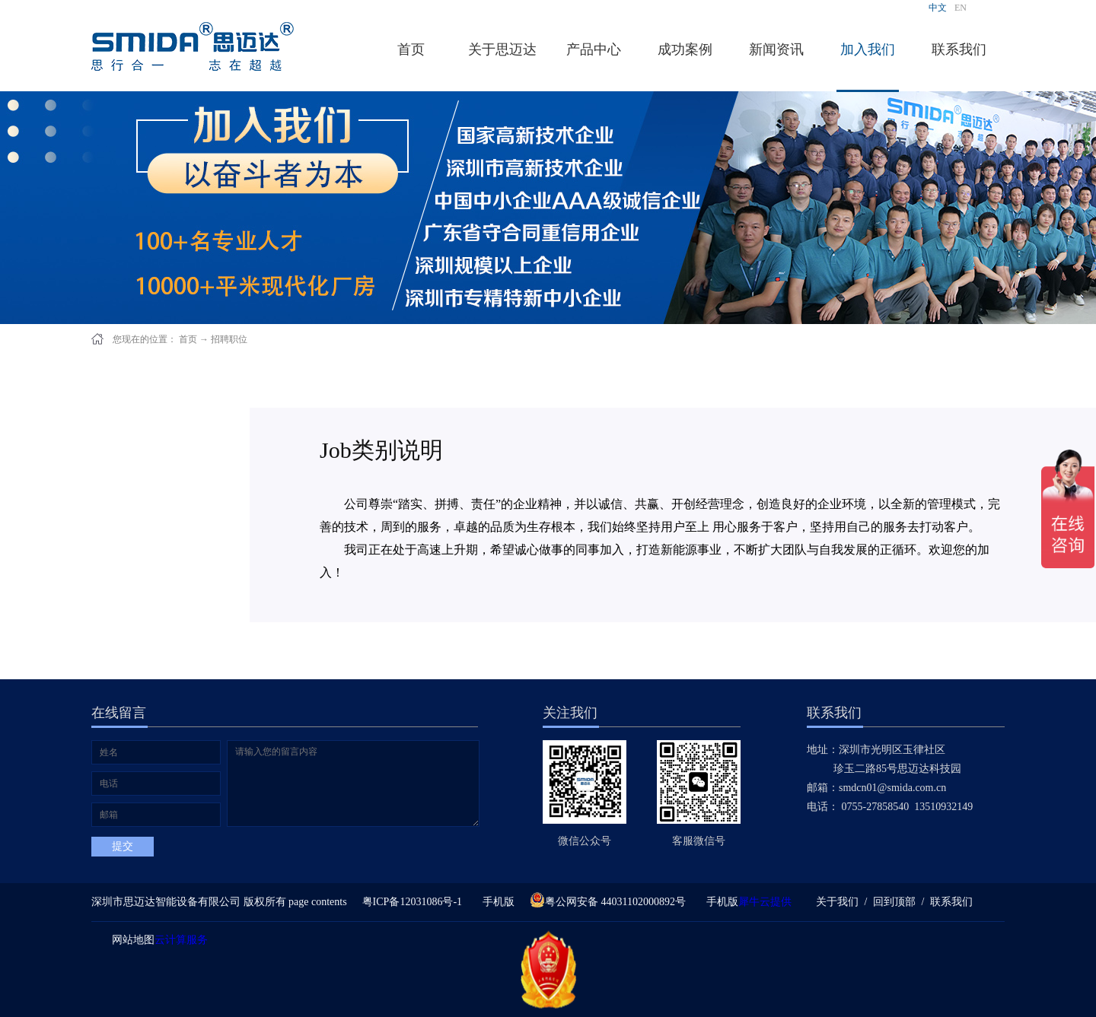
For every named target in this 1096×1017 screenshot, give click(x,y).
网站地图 (131, 939)
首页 (411, 49)
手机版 (496, 901)
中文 (938, 7)
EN (960, 7)
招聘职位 (229, 339)
